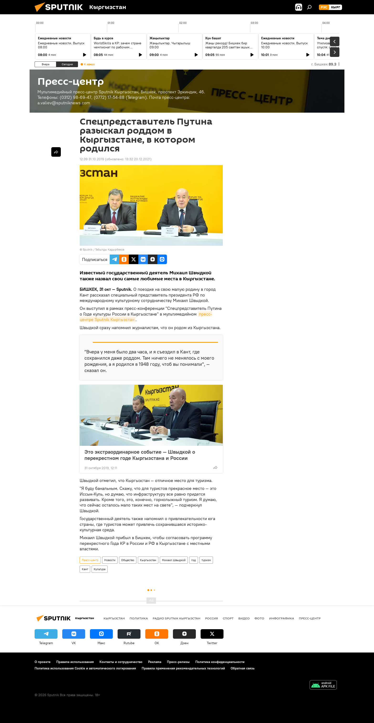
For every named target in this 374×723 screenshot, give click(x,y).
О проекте (43, 662)
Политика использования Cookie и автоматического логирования (85, 668)
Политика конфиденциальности (219, 662)
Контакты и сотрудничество (120, 662)
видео (244, 618)
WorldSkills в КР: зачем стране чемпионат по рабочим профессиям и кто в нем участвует (117, 49)
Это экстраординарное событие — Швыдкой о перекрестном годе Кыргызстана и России (139, 455)
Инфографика (281, 618)
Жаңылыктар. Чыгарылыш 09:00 (170, 45)
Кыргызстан (148, 560)
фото (259, 618)
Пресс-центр (90, 560)
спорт (228, 618)
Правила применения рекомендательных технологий (183, 668)
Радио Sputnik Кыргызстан (176, 618)
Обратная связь (243, 668)
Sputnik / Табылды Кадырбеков (103, 249)
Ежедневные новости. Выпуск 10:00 (284, 45)
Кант (85, 569)
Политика (139, 618)
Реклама (154, 662)
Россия (211, 618)
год (193, 560)
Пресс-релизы (178, 662)
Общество (127, 560)
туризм (206, 560)
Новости (109, 560)
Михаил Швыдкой (174, 560)
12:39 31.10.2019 (92, 159)
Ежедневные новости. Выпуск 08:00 (61, 45)
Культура (99, 569)
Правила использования (75, 662)
